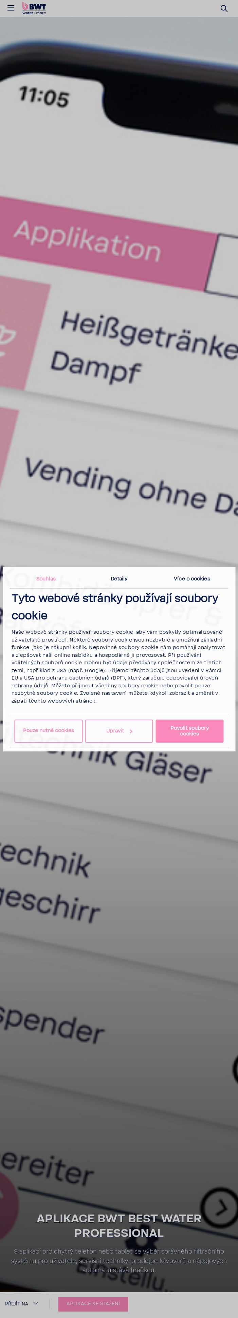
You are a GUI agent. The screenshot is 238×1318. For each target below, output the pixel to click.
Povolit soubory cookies (189, 731)
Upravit (119, 731)
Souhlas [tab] (46, 578)
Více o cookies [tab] (192, 578)
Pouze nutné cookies (48, 730)
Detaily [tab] (119, 578)
